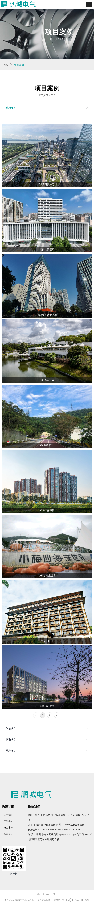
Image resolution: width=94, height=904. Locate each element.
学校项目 (11, 728)
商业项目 (11, 739)
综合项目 (11, 108)
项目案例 (19, 64)
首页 (5, 64)
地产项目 (11, 750)
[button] (89, 4)
